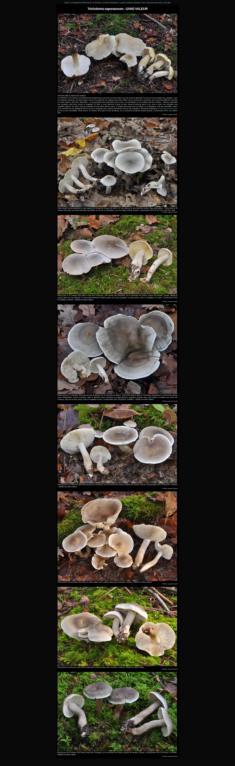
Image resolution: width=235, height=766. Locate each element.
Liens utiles (167, 3)
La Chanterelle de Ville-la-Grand (80, 3)
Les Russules (96, 3)
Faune (144, 3)
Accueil (67, 3)
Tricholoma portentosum (168, 108)
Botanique (137, 3)
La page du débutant (126, 3)
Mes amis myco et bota (154, 3)
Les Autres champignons (110, 3)
